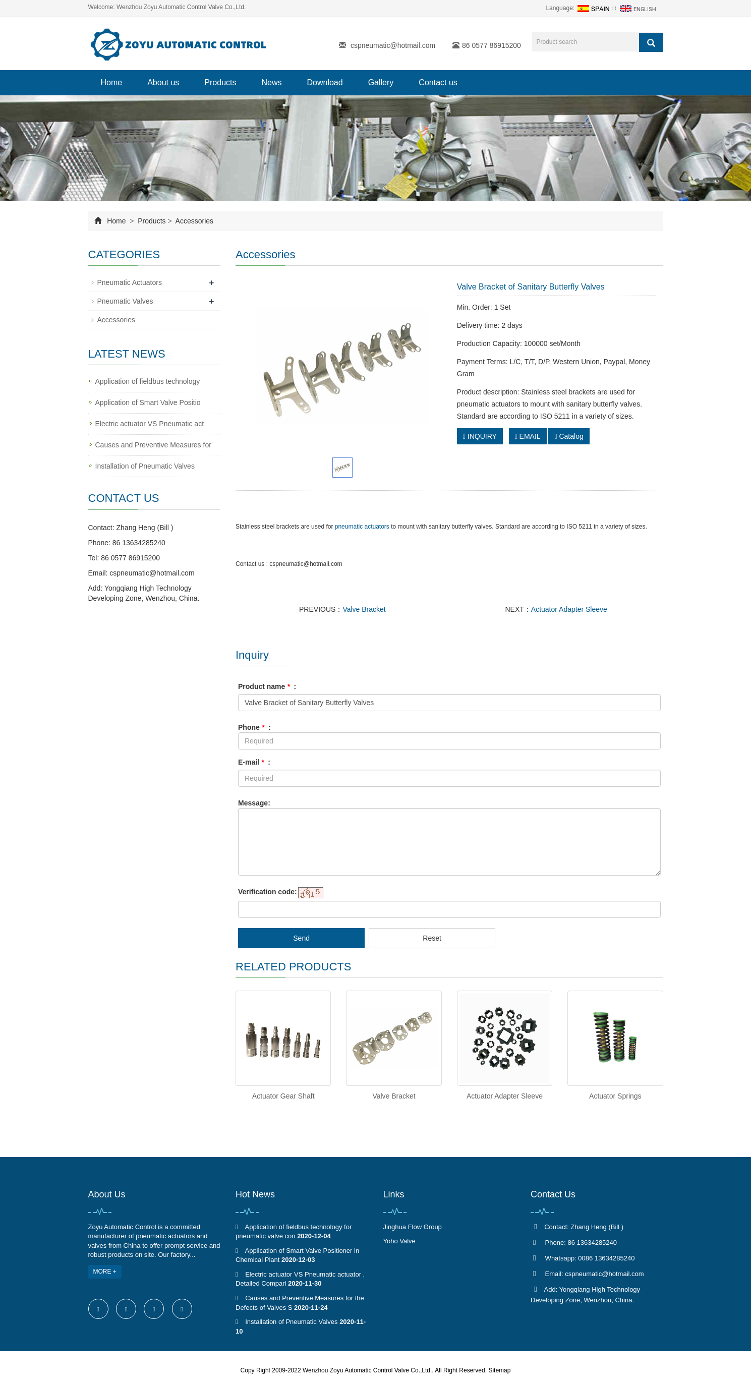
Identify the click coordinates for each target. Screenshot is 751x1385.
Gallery (381, 82)
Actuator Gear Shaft (283, 1096)
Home (112, 82)
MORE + (105, 1271)
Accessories (194, 221)
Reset (432, 938)
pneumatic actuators (362, 526)
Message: (254, 803)
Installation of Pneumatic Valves (145, 466)
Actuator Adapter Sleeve (569, 609)
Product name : (267, 686)
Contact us (438, 82)
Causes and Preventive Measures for (153, 445)
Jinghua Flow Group (412, 1227)
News (271, 82)
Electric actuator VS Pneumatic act (149, 424)
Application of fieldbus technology (147, 381)
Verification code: (267, 892)
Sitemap (499, 1370)
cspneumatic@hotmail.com (393, 45)
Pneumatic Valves (125, 301)
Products (220, 82)
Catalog (568, 436)
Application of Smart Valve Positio (148, 402)
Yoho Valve (399, 1241)
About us (163, 82)
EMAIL (528, 436)
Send (301, 938)
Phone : (254, 727)
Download (325, 82)
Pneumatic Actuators (129, 282)
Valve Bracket (363, 609)
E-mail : (254, 762)
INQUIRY (480, 436)
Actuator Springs (615, 1096)
